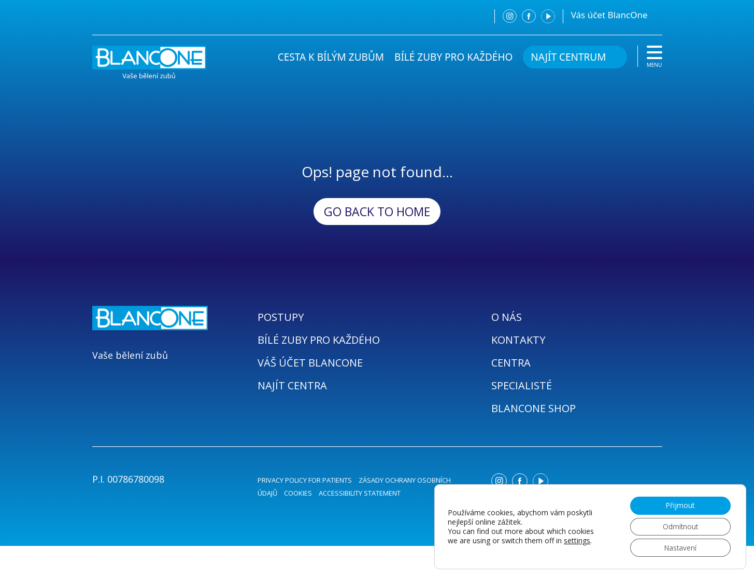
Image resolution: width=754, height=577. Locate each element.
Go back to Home (377, 211)
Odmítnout (679, 525)
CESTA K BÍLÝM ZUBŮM (331, 57)
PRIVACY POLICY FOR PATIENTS (305, 480)
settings (577, 539)
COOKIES (298, 493)
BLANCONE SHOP (533, 408)
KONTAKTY (518, 340)
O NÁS (506, 317)
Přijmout (678, 504)
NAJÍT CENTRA (292, 385)
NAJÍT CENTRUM (568, 57)
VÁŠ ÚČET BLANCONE (310, 363)
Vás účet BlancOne (609, 15)
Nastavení (678, 547)
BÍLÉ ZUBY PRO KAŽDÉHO (453, 57)
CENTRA (511, 363)
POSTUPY (281, 317)
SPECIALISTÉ (521, 385)
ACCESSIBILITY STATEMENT (360, 493)
